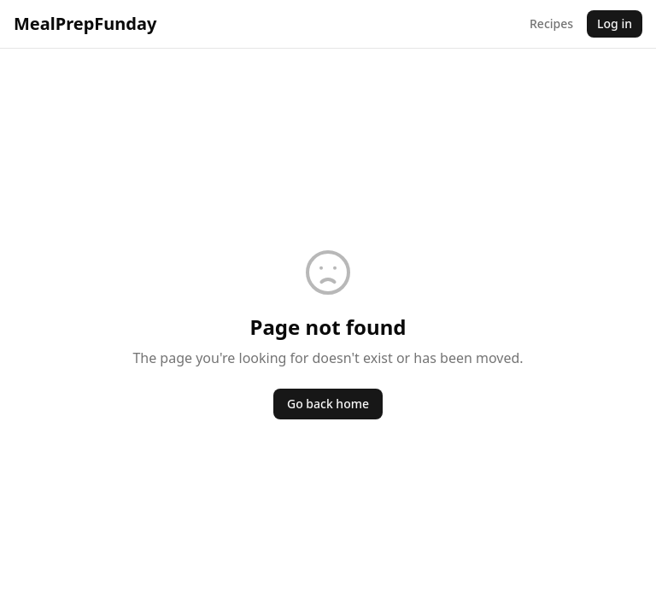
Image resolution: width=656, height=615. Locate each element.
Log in (614, 23)
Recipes (551, 23)
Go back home (328, 403)
